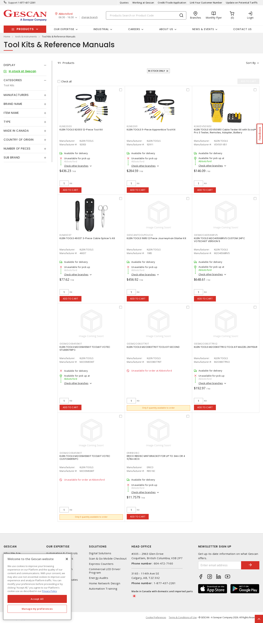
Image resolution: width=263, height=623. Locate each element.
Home (7, 36)
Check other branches (76, 165)
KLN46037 (66, 235)
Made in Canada (16, 131)
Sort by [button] (251, 63)
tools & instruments (26, 36)
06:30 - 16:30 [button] (66, 17)
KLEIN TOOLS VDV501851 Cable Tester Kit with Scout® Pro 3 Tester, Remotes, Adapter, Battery (225, 131)
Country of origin (19, 140)
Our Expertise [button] (64, 29)
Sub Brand (12, 157)
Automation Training (103, 588)
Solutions (98, 546)
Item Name (11, 113)
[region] (37, 587)
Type (7, 122)
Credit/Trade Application (172, 2)
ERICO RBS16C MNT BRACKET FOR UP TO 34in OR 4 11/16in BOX (156, 457)
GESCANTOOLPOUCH (140, 235)
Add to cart (70, 189)
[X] (67, 559)
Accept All (37, 599)
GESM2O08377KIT (138, 343)
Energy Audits (98, 578)
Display (9, 65)
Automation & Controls (62, 553)
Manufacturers (16, 95)
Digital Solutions (100, 553)
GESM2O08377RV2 (206, 343)
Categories (13, 80)
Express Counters (101, 564)
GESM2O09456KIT (71, 452)
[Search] (146, 15)
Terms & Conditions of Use (183, 617)
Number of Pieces (17, 148)
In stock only (156, 70)
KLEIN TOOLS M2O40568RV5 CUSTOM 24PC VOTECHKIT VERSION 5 (219, 240)
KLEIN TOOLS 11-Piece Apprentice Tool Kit (151, 129)
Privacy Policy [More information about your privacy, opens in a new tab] (49, 591)
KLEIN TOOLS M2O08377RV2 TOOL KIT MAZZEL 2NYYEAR (225, 347)
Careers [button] (134, 29)
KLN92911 (132, 126)
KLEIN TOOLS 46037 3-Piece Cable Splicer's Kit (87, 238)
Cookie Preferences (156, 617)
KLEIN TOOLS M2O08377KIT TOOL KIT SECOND (153, 347)
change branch (89, 17)
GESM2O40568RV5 (206, 235)
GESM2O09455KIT (71, 343)
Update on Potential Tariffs (242, 2)
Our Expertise (58, 546)
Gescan (10, 546)
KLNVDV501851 (202, 126)
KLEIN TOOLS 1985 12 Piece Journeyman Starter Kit (156, 238)
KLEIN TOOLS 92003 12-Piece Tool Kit (81, 129)
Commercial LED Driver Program (105, 570)
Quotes (124, 2)
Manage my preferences (37, 608)
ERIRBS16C (133, 452)
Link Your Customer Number (206, 2)
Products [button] (25, 29)
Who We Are (12, 553)
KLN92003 (66, 126)
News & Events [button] (203, 29)
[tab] (25, 65)
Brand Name (13, 104)
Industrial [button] (101, 29)
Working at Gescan (143, 2)
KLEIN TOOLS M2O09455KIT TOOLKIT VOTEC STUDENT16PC (85, 348)
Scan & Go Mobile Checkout (108, 558)
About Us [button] (166, 29)
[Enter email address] (219, 565)
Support (13, 2)
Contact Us (242, 29)
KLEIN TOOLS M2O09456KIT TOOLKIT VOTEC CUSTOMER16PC (85, 457)
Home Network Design (104, 583)
